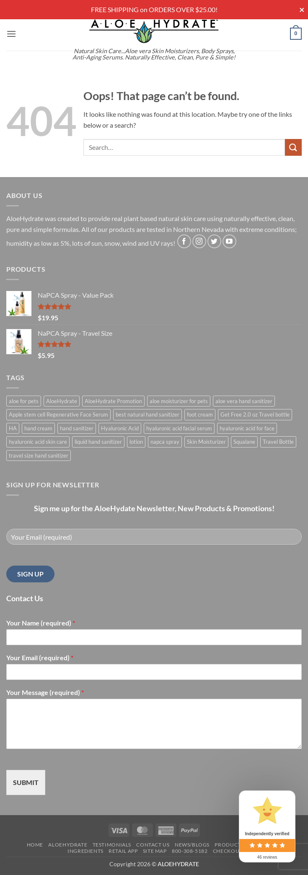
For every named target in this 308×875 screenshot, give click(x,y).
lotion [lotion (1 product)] (136, 441)
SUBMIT (26, 782)
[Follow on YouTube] (229, 241)
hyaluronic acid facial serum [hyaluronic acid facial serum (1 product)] (179, 428)
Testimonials (112, 845)
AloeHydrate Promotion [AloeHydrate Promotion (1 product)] (113, 401)
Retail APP (123, 851)
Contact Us (152, 845)
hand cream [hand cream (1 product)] (38, 428)
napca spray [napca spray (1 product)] (164, 441)
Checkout (228, 851)
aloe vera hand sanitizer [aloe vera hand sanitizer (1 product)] (243, 401)
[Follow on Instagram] (199, 241)
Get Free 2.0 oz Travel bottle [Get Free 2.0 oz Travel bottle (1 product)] (255, 414)
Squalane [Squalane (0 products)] (244, 441)
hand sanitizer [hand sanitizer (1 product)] (76, 428)
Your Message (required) (45, 692)
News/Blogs (192, 845)
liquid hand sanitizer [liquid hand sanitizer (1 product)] (98, 441)
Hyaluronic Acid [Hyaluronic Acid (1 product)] (120, 428)
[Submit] (293, 147)
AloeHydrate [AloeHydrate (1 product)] (61, 401)
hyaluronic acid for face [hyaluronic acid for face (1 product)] (247, 428)
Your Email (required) (39, 657)
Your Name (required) (40, 623)
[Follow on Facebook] (184, 241)
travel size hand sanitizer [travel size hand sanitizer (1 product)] (38, 455)
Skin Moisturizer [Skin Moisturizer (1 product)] (206, 441)
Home (35, 845)
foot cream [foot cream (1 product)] (200, 414)
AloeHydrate (67, 845)
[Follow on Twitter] (214, 241)
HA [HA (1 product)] (13, 428)
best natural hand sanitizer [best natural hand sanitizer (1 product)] (147, 414)
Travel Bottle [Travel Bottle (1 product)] (278, 441)
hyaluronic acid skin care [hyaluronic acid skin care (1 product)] (38, 441)
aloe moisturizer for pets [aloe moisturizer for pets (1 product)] (179, 401)
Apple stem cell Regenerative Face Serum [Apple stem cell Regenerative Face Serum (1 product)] (58, 414)
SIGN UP (30, 574)
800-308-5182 (189, 851)
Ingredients (85, 851)
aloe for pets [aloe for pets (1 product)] (24, 401)
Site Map (155, 851)
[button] (11, 33)
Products (229, 845)
